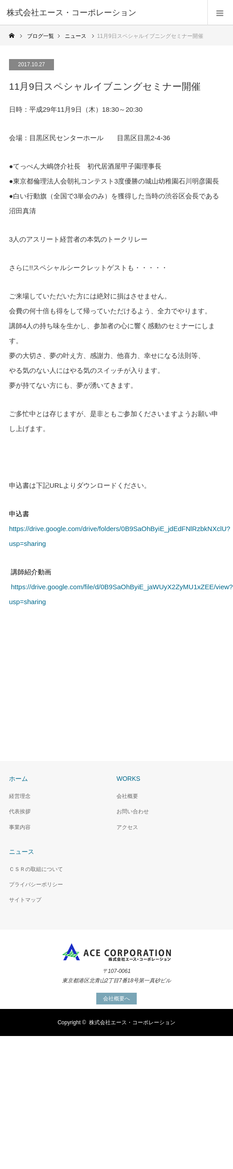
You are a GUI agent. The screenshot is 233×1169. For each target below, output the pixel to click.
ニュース (21, 851)
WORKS (128, 778)
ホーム (18, 778)
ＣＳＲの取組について (36, 869)
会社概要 (127, 796)
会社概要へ (116, 998)
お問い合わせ (132, 811)
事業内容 (20, 827)
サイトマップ (25, 900)
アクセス (127, 827)
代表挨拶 (20, 811)
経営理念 (20, 796)
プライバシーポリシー (36, 884)
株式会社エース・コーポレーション (132, 1022)
